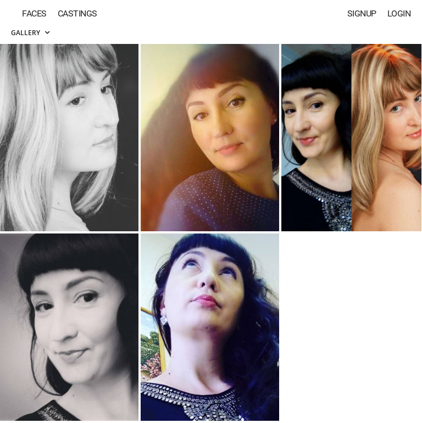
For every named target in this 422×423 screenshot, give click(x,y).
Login (399, 13)
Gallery (30, 32)
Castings (77, 13)
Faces (34, 13)
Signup (361, 13)
